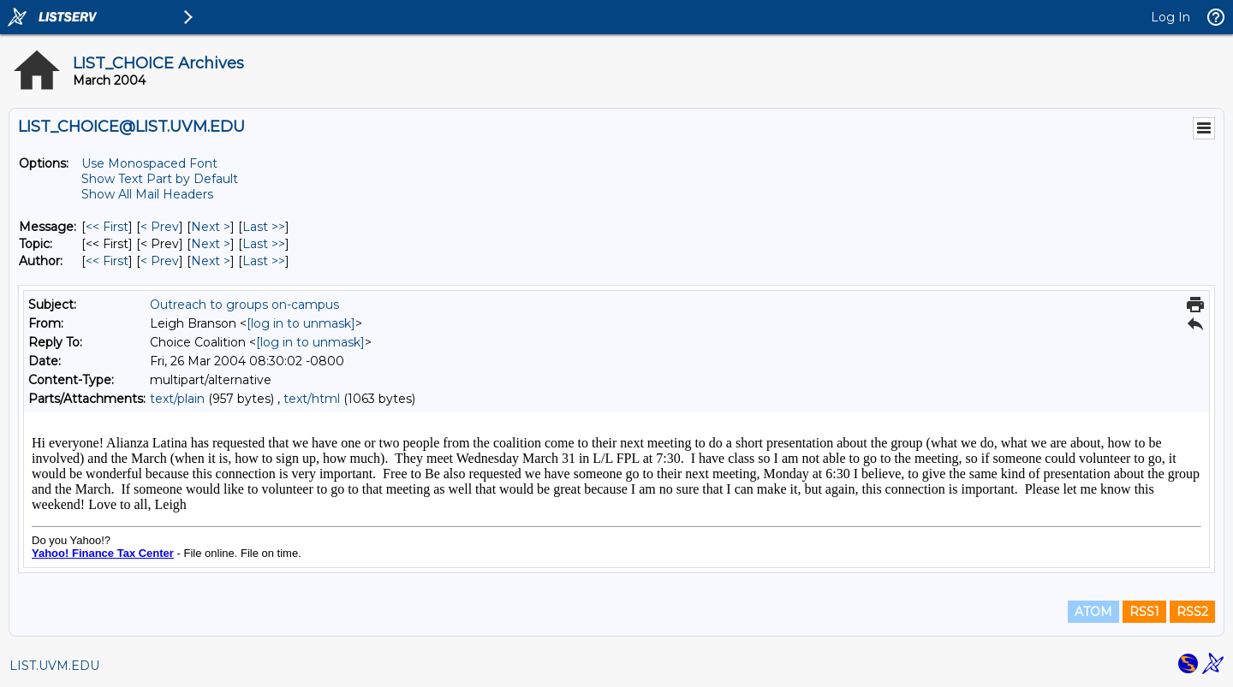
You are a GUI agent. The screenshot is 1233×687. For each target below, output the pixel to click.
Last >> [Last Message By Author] (263, 261)
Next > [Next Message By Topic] (210, 244)
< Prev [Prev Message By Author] (159, 261)
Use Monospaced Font (149, 163)
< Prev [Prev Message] (159, 226)
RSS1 (1144, 611)
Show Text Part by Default (159, 179)
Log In (1170, 17)
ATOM (1093, 611)
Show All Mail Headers (147, 194)
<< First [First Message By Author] (107, 261)
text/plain (177, 398)
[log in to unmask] (301, 323)
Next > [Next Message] (210, 226)
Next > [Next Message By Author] (210, 261)
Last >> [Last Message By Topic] (263, 244)
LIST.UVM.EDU (54, 665)
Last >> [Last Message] (263, 226)
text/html (311, 398)
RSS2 (1192, 611)
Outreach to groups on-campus (244, 304)
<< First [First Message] (107, 226)
